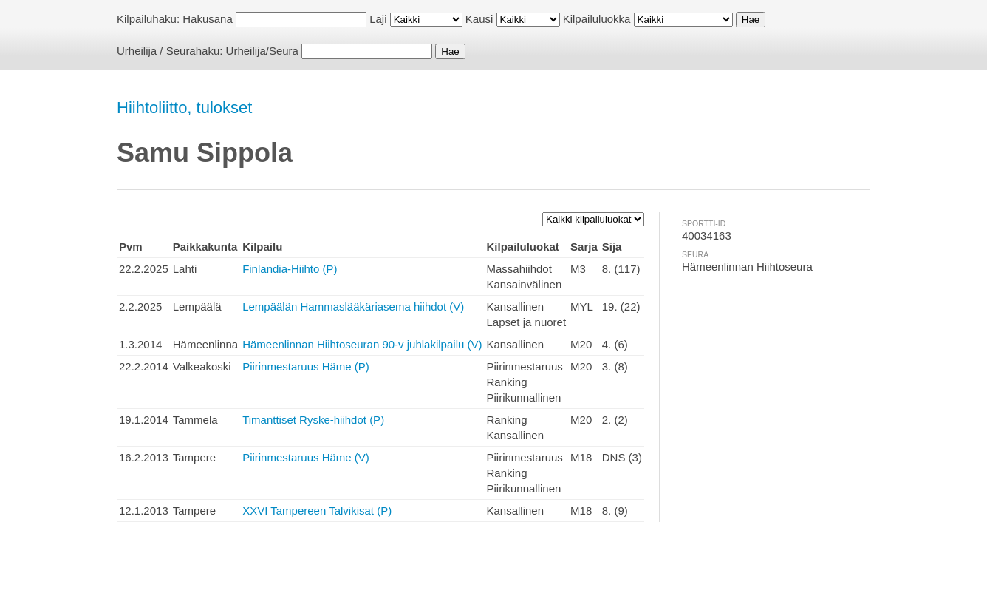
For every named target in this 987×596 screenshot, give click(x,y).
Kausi (479, 19)
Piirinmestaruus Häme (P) (305, 366)
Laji (377, 19)
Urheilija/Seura (262, 50)
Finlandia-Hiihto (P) (289, 269)
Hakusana (207, 19)
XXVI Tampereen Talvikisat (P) (317, 510)
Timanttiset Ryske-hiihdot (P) (313, 419)
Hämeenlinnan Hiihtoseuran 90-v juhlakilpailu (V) (362, 344)
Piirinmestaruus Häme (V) (305, 457)
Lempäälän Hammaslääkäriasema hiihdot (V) (353, 306)
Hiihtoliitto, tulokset (184, 107)
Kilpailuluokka (597, 19)
